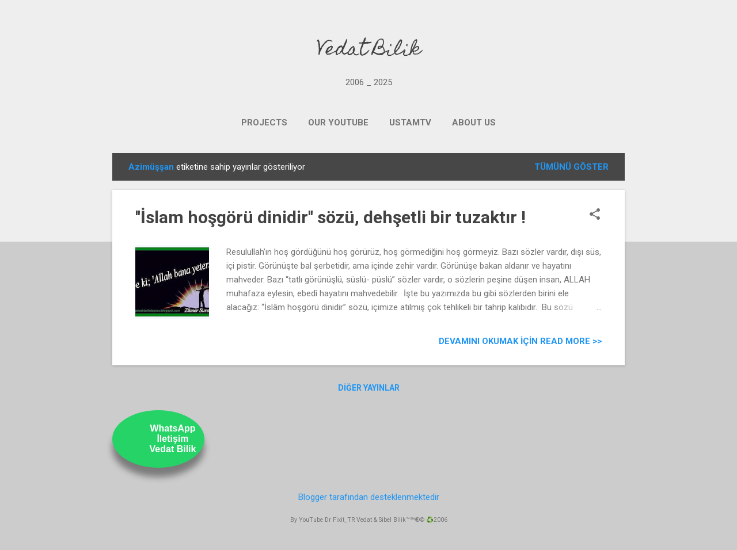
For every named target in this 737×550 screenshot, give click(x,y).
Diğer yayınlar (369, 387)
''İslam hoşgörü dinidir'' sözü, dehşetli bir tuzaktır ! (330, 217)
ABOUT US (474, 122)
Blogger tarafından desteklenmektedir (368, 497)
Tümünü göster (571, 167)
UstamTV (410, 122)
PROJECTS (264, 122)
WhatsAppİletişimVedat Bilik (173, 438)
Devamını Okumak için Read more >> (520, 341)
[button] (595, 215)
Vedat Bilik (369, 50)
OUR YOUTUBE (338, 122)
